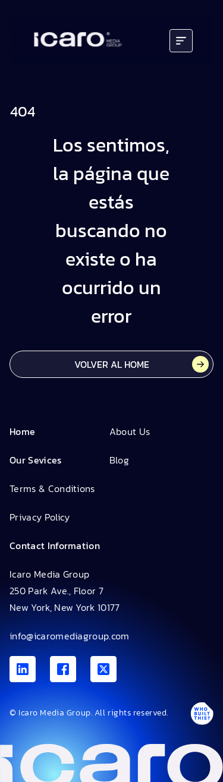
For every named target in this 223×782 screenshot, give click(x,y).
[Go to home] (77, 41)
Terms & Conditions (52, 488)
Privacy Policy (40, 517)
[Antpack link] (201, 714)
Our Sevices (36, 460)
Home (22, 431)
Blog (119, 460)
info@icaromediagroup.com (70, 636)
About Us (129, 431)
